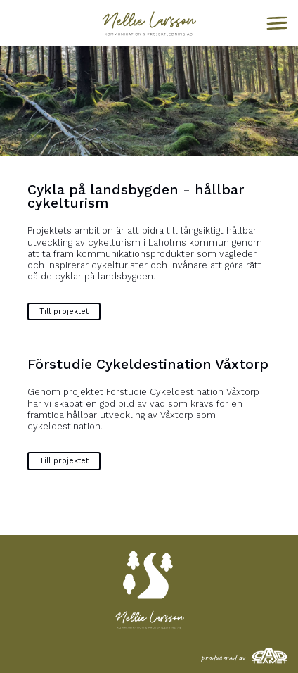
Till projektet (64, 311)
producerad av (244, 657)
